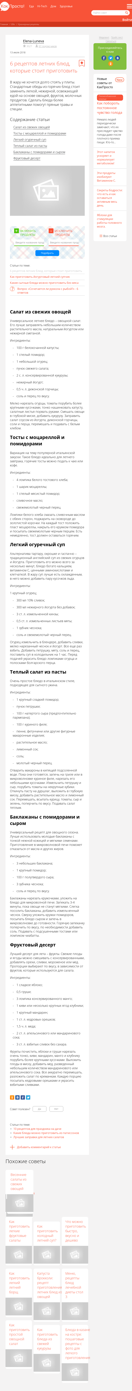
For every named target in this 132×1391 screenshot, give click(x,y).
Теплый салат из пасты (30, 146)
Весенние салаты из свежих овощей (73, 1181)
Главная (4, 24)
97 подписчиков (48, 46)
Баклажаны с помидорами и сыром (39, 152)
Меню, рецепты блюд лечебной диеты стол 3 (74, 1285)
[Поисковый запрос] (110, 12)
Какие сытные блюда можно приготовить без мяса (44, 283)
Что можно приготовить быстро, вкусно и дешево (75, 1231)
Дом (53, 6)
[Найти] (126, 12)
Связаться (111, 41)
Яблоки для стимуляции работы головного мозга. (109, 220)
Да (39, 1108)
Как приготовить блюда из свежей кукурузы (47, 1339)
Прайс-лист (117, 37)
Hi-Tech (42, 6)
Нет (56, 1108)
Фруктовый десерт (26, 158)
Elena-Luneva (33, 41)
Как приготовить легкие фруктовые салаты (19, 1231)
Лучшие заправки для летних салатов (38, 1137)
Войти (127, 20)
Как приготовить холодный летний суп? (47, 1233)
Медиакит (104, 37)
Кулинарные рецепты (28, 24)
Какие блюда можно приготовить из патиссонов (46, 1133)
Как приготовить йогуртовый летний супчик (40, 277)
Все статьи (110, 236)
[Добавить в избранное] (82, 63)
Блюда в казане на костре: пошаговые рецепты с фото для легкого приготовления (77, 1343)
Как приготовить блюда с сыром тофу (19, 1181)
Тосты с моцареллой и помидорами (39, 133)
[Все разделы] (129, 6)
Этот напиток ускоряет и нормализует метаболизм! (106, 157)
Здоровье (66, 6)
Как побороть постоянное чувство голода (109, 108)
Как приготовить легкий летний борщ (19, 1282)
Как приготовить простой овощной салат (19, 1334)
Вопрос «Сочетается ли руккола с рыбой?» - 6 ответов (47, 290)
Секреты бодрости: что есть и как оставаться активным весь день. (110, 197)
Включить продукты (28, 233)
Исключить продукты (63, 233)
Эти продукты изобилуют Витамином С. (106, 176)
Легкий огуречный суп (29, 139)
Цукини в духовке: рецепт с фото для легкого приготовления (49, 1184)
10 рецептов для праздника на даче (37, 1129)
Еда (31, 6)
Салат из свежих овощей (31, 127)
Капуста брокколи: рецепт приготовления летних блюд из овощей (49, 1285)
